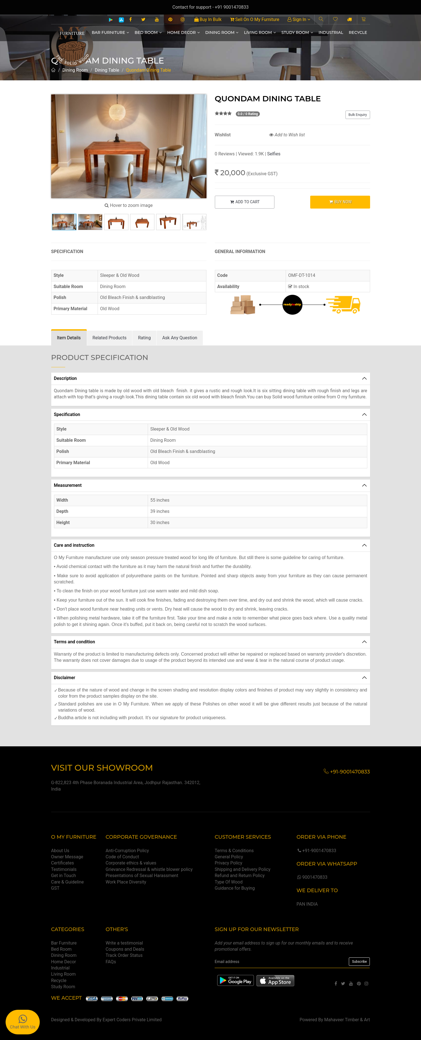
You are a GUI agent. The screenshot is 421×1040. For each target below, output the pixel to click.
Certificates (62, 863)
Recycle (358, 32)
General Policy (229, 856)
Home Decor (183, 32)
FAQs (111, 961)
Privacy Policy (228, 863)
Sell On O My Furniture (254, 19)
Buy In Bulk (208, 19)
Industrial (331, 32)
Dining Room (222, 32)
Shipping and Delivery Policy (242, 869)
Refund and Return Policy (240, 875)
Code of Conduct (122, 856)
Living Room (260, 32)
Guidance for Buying (235, 888)
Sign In (299, 19)
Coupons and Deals (125, 949)
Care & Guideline (67, 882)
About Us (60, 850)
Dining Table (107, 70)
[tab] (69, 338)
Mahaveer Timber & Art (347, 1019)
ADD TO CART (244, 202)
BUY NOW (340, 202)
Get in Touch (63, 875)
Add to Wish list (287, 134)
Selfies (273, 153)
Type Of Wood (229, 882)
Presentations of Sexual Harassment (142, 875)
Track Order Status (124, 955)
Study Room (297, 32)
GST (55, 888)
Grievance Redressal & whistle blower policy (149, 869)
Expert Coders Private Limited (132, 1019)
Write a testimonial (124, 943)
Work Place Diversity (126, 882)
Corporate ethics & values (131, 863)
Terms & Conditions (234, 850)
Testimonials (64, 869)
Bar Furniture (110, 32)
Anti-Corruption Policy (127, 850)
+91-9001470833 (316, 850)
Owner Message (67, 856)
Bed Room (148, 32)
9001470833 (312, 877)
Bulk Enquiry (358, 115)
